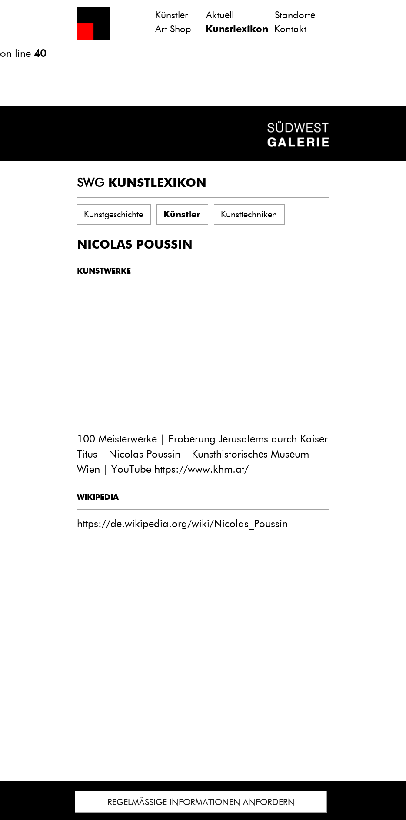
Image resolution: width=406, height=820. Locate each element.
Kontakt (290, 29)
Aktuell (220, 15)
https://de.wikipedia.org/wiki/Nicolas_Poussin (182, 523)
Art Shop (173, 29)
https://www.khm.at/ (201, 469)
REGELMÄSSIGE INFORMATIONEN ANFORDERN (201, 802)
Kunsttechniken (249, 214)
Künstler (171, 15)
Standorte (295, 15)
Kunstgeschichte (113, 214)
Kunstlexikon (237, 29)
